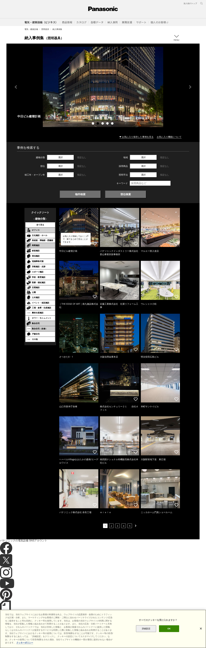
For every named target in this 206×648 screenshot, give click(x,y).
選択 (60, 157)
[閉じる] (200, 628)
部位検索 (126, 194)
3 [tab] (103, 123)
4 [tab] (107, 123)
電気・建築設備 (31, 29)
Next (190, 87)
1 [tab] (93, 123)
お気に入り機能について (169, 136)
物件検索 (80, 194)
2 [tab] (98, 123)
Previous (16, 87)
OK (169, 628)
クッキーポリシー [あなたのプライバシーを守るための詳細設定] (24, 642)
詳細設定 (146, 628)
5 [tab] (112, 123)
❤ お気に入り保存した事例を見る (136, 136)
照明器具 (45, 29)
